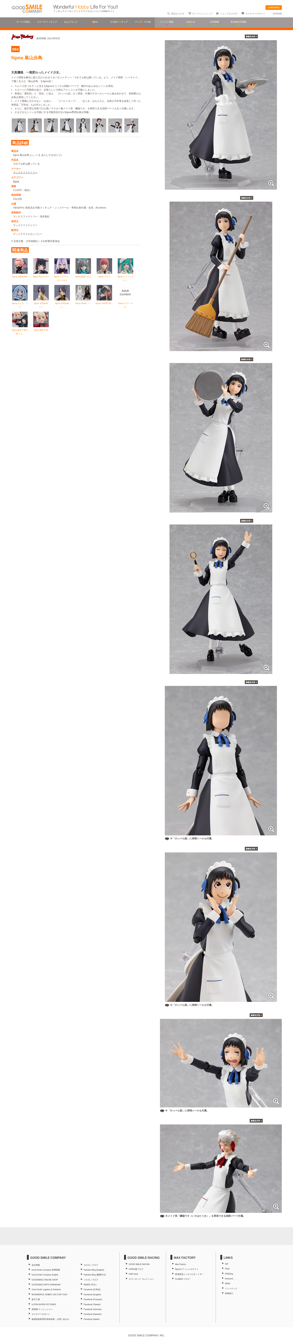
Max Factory (180, 1264)
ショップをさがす (229, 13)
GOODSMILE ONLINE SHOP (45, 1280)
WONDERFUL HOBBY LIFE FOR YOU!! (49, 1294)
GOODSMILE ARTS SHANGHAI (46, 1284)
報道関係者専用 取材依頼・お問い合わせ (50, 1319)
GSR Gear (133, 1274)
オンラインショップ (202, 13)
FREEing (229, 1274)
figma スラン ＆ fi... (125, 302)
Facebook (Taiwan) (92, 1304)
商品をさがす (178, 13)
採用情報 (277, 13)
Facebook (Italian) (92, 1319)
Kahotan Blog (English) (94, 1270)
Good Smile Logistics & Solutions (46, 1289)
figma (16, 180)
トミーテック (231, 1288)
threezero (229, 1278)
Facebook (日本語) (92, 1289)
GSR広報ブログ (136, 1269)
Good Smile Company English (45, 1275)
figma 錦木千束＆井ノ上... (20, 329)
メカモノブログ (91, 1280)
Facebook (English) (92, 1294)
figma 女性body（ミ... (41, 302)
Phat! (227, 1269)
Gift (226, 1264)
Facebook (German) (93, 1309)
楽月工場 (36, 1299)
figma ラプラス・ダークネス (62, 275)
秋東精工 (229, 1293)
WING (227, 1283)
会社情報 (36, 1265)
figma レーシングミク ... (125, 275)
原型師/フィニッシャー (42, 1309)
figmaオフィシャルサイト (186, 1269)
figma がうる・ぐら (20, 302)
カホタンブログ (91, 1265)
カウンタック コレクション (141, 1279)
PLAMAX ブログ (182, 1279)
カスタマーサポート (255, 13)
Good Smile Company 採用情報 (46, 1270)
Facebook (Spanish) (93, 1314)
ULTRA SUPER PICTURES (44, 1304)
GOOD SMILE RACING (139, 1264)
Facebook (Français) (93, 1299)
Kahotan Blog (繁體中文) (95, 1275)
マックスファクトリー (25, 171)
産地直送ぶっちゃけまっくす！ (189, 1274)
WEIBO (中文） (91, 1284)
